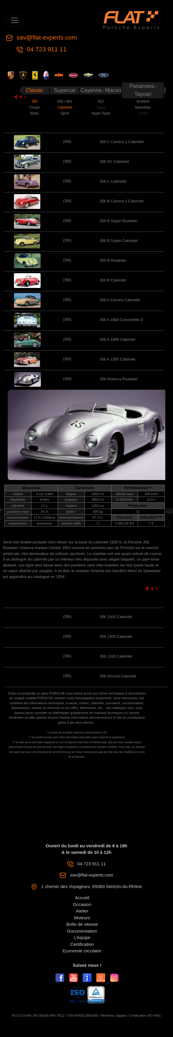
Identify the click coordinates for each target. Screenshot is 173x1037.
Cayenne (92, 90)
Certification (82, 944)
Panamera (142, 86)
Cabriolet (64, 107)
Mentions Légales (113, 1015)
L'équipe (82, 937)
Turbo (143, 113)
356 (34, 101)
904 (69, 101)
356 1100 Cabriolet (116, 656)
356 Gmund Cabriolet (118, 676)
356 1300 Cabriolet (116, 636)
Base (35, 113)
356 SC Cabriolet (114, 161)
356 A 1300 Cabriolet (117, 359)
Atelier (82, 910)
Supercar (65, 90)
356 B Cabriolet (113, 280)
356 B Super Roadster (119, 221)
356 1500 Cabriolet (116, 617)
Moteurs (82, 917)
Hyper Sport (100, 113)
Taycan (142, 94)
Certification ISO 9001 (145, 1015)
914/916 (143, 101)
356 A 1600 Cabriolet (117, 339)
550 (60, 101)
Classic (34, 90)
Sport (64, 113)
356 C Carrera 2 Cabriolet (122, 142)
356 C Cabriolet (113, 181)
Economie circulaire (82, 950)
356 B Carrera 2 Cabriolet (121, 201)
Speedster (143, 107)
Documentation (82, 930)
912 (101, 101)
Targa (100, 107)
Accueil (82, 897)
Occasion (82, 904)
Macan (113, 90)
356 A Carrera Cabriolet (120, 300)
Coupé (34, 107)
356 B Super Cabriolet (118, 240)
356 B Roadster (113, 260)
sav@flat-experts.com (46, 37)
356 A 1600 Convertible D (121, 319)
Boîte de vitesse (82, 924)
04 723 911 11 (46, 49)
